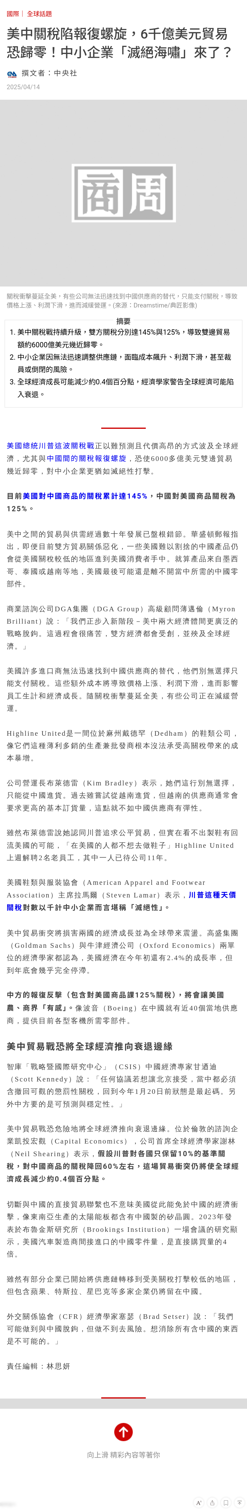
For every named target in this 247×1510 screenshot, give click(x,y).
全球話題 (39, 14)
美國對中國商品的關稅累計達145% (85, 496)
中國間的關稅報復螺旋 (87, 458)
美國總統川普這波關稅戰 (51, 446)
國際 (13, 14)
